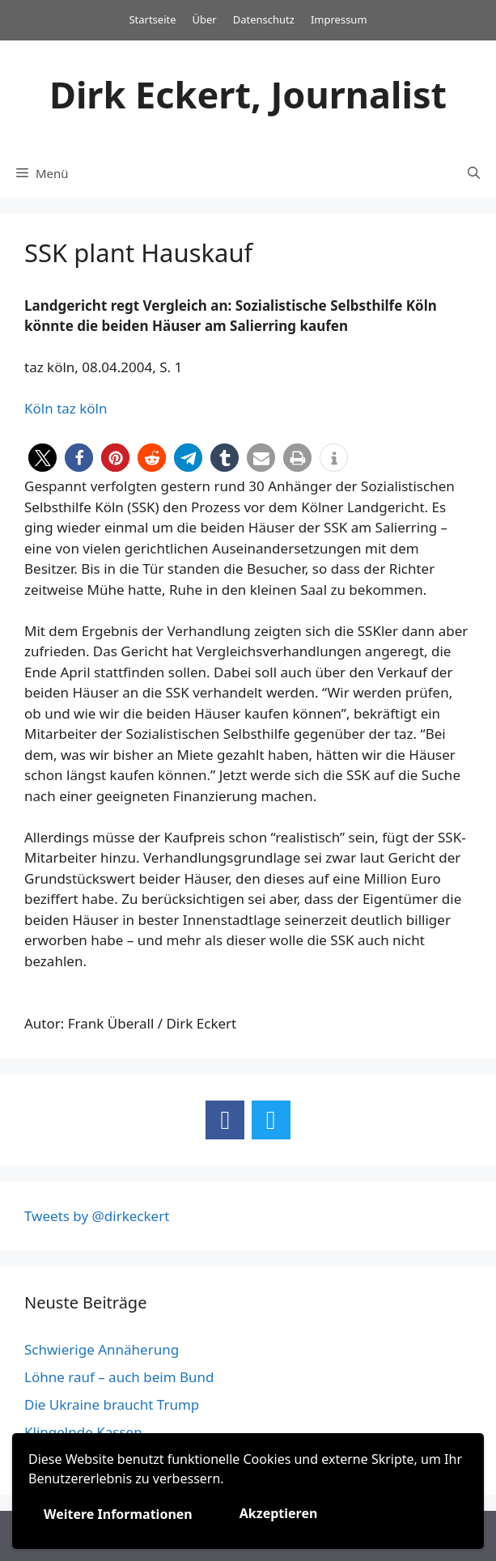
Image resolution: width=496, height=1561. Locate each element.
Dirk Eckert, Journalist (248, 94)
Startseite (152, 19)
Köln (38, 408)
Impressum (339, 19)
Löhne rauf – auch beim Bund (119, 1377)
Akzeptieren (279, 1513)
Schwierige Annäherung (101, 1349)
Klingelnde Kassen (83, 1432)
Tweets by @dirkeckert (96, 1216)
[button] (42, 457)
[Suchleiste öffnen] (473, 173)
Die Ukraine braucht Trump (111, 1404)
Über (205, 19)
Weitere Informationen (118, 1514)
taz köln (82, 408)
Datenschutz (264, 19)
